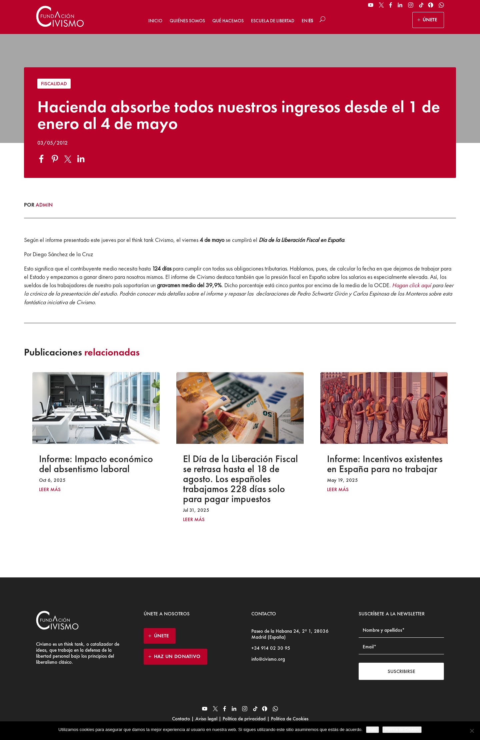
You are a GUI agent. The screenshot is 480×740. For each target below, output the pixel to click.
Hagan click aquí (411, 285)
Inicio (155, 20)
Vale (372, 729)
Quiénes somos (187, 20)
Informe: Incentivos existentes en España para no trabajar (385, 463)
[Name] (401, 630)
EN (304, 21)
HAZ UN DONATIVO (177, 656)
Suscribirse (401, 671)
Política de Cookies (289, 718)
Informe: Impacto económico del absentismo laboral (96, 463)
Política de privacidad (244, 718)
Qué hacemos (228, 20)
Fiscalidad (54, 83)
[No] (471, 730)
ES (310, 21)
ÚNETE (430, 19)
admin (44, 204)
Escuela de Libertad (272, 20)
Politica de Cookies (402, 729)
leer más (50, 489)
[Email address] (401, 646)
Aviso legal (206, 718)
